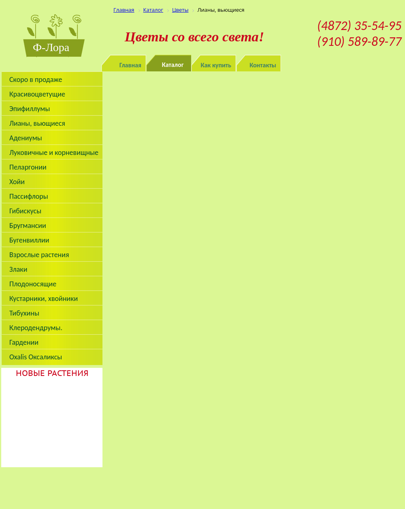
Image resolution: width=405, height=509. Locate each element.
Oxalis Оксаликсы (35, 356)
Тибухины (24, 313)
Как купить (216, 65)
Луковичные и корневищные (53, 152)
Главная (130, 65)
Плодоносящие (32, 283)
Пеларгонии (28, 167)
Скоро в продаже (35, 79)
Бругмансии (27, 225)
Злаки (18, 269)
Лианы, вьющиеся (37, 123)
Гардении (23, 342)
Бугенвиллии (29, 240)
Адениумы (25, 137)
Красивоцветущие (37, 94)
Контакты (262, 65)
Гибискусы (25, 210)
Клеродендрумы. (35, 327)
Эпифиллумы (29, 108)
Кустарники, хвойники (43, 298)
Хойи (17, 181)
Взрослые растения (39, 254)
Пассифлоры (28, 196)
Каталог (173, 65)
